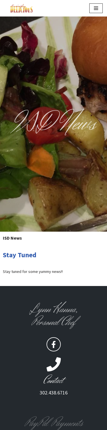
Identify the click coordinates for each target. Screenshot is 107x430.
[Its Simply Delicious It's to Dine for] (21, 8)
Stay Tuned (20, 254)
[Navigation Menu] (96, 8)
